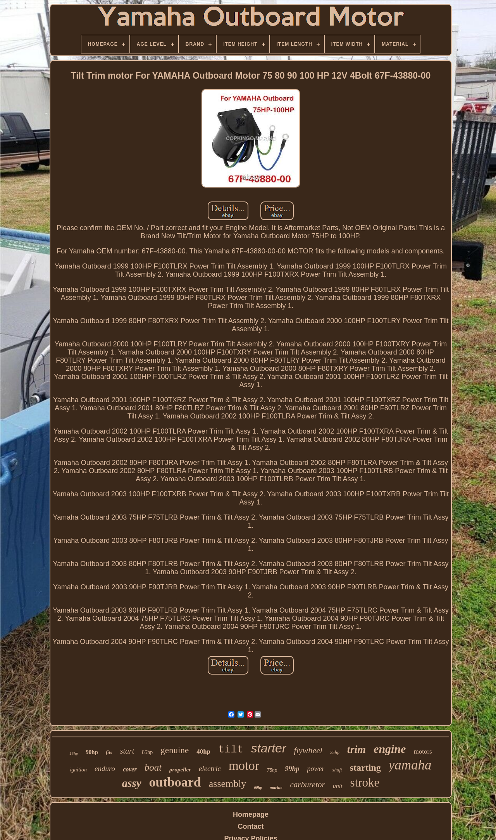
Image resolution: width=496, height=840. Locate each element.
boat (153, 767)
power (315, 769)
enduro (105, 768)
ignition (78, 770)
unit (338, 786)
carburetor (307, 784)
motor (244, 766)
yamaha (410, 765)
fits (109, 752)
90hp (92, 752)
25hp (334, 752)
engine (390, 748)
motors (422, 751)
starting (365, 768)
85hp (147, 752)
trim (356, 749)
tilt (230, 750)
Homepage (251, 814)
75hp (272, 770)
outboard (175, 782)
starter (268, 748)
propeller (180, 769)
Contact (251, 826)
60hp (258, 787)
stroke (365, 782)
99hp (292, 769)
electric (210, 768)
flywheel (308, 750)
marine (276, 787)
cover (130, 769)
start (127, 751)
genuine (174, 750)
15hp (73, 753)
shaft (337, 770)
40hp (203, 751)
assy (131, 783)
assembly (227, 783)
